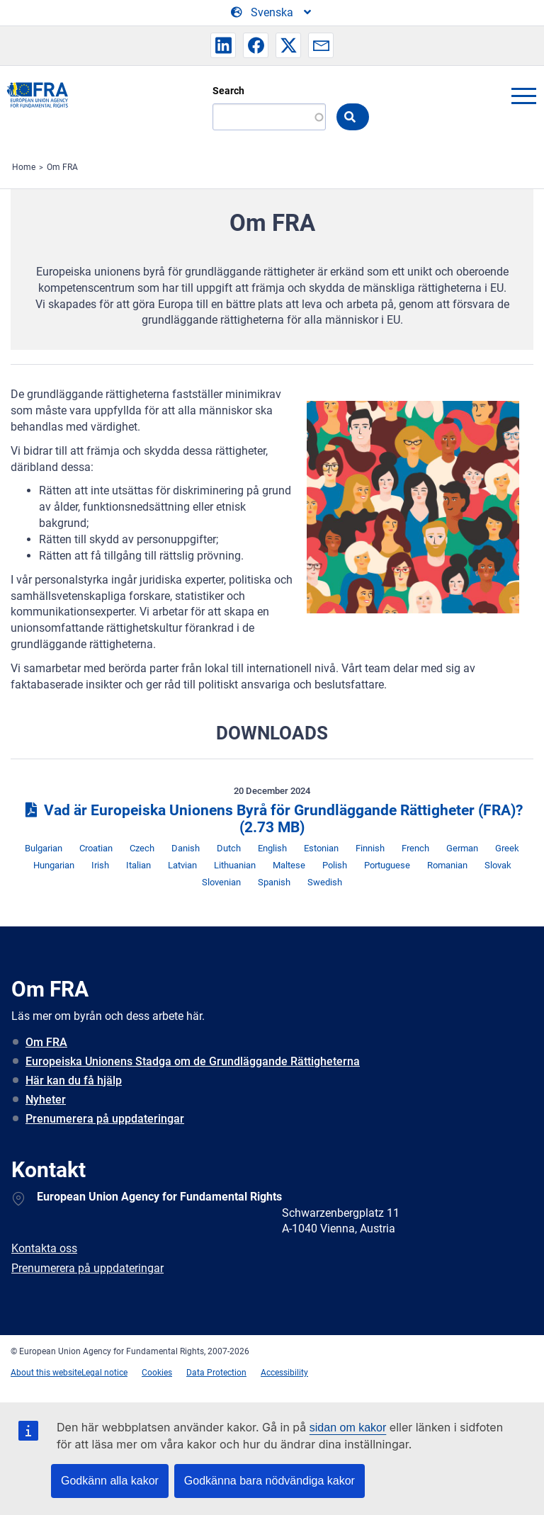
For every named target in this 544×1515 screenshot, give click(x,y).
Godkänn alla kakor (110, 1481)
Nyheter (46, 1099)
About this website (46, 1373)
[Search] (269, 116)
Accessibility (284, 1373)
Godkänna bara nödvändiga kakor (269, 1481)
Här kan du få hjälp (74, 1080)
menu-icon (523, 95)
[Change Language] (272, 12)
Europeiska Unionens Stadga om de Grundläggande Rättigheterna (193, 1061)
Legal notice (104, 1373)
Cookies (157, 1373)
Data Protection (216, 1373)
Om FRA (62, 167)
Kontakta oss (44, 1248)
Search (228, 90)
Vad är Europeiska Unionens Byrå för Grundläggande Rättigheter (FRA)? (271, 819)
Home (23, 167)
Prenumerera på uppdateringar (105, 1118)
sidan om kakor (348, 1428)
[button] (223, 45)
